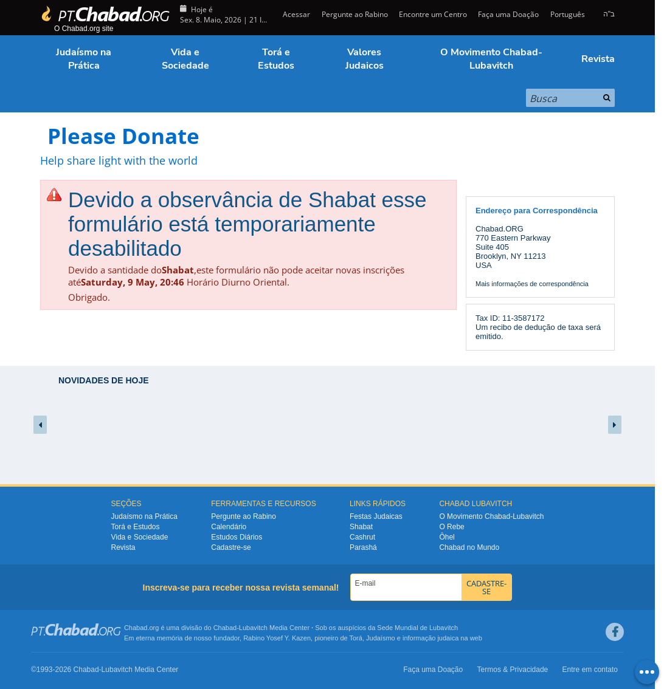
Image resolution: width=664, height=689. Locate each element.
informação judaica (430, 638)
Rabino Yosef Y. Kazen (277, 638)
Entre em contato (590, 669)
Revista (598, 59)
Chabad (225, 627)
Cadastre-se (231, 547)
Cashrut (362, 537)
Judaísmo (380, 638)
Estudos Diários (236, 537)
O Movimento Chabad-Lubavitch (491, 59)
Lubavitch (253, 627)
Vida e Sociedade (185, 59)
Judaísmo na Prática (83, 59)
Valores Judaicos (364, 59)
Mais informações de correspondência (532, 283)
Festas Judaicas (376, 516)
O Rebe (451, 527)
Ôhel (446, 537)
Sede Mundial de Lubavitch (417, 627)
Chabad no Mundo (469, 547)
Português (567, 14)
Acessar (295, 14)
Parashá (363, 547)
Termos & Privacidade (512, 669)
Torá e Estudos (276, 59)
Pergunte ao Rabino (355, 14)
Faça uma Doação (508, 14)
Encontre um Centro (433, 14)
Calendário (228, 527)
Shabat (361, 527)
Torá (355, 638)
